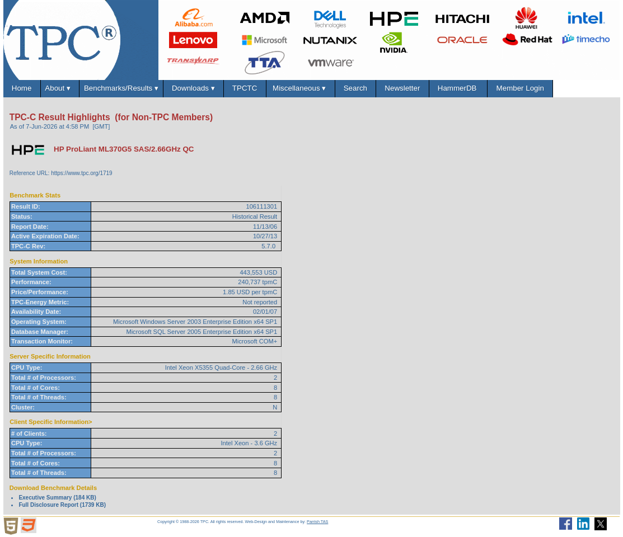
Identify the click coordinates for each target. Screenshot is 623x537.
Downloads (193, 88)
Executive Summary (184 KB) (57, 497)
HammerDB (458, 88)
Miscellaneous (300, 88)
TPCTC (244, 88)
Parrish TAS (317, 521)
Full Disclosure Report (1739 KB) (62, 505)
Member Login (520, 88)
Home (21, 88)
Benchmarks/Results (121, 88)
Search (355, 88)
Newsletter (402, 88)
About (59, 88)
